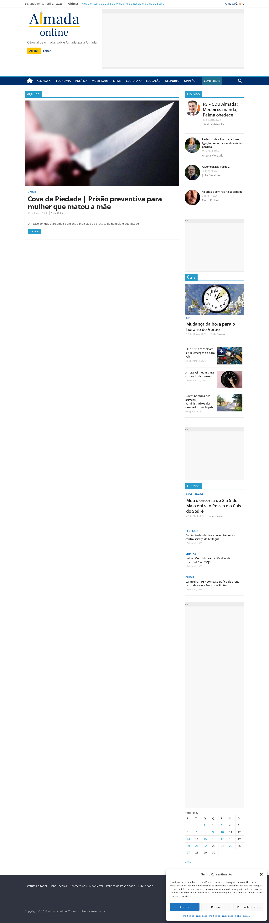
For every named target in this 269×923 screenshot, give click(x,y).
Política (81, 81)
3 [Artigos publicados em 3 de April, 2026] (221, 825)
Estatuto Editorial (36, 885)
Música (190, 554)
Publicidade (145, 885)
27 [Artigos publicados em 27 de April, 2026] (188, 852)
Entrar (47, 50)
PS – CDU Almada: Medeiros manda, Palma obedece (220, 109)
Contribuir (212, 81)
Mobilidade (100, 81)
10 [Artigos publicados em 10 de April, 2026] (222, 831)
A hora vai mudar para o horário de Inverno (199, 374)
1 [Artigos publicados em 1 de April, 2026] (204, 825)
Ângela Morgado (213, 155)
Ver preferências (248, 907)
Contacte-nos (78, 885)
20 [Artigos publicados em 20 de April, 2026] (188, 845)
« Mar (188, 862)
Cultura (132, 81)
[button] (261, 874)
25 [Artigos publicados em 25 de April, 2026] (230, 845)
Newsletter (96, 885)
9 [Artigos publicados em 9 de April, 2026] (213, 831)
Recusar (216, 907)
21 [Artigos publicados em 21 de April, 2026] (196, 845)
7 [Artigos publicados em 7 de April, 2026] (196, 831)
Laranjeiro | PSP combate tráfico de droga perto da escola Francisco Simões (212, 583)
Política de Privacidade (195, 915)
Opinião (189, 81)
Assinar (34, 50)
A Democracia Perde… (216, 166)
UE (188, 318)
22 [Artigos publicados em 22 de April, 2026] (205, 845)
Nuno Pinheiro (211, 200)
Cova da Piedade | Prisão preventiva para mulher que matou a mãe (95, 202)
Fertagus (192, 531)
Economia (63, 81)
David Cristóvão (213, 124)
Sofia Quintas (58, 213)
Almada (42, 81)
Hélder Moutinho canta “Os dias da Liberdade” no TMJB (207, 560)
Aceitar (184, 907)
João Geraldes (211, 175)
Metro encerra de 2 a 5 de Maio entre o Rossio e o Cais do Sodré (123, 3)
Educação (153, 81)
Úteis (191, 277)
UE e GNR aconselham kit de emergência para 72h (200, 352)
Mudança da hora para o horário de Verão (210, 326)
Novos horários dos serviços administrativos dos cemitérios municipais (199, 401)
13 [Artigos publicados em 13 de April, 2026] (188, 838)
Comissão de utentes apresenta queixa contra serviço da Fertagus (210, 537)
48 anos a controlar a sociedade (222, 191)
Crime (117, 81)
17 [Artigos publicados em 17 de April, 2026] (222, 838)
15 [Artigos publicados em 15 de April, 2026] (205, 838)
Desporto (172, 81)
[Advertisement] (173, 40)
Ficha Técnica (242, 915)
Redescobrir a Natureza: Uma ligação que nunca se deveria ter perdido (222, 143)
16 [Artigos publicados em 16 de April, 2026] (213, 838)
